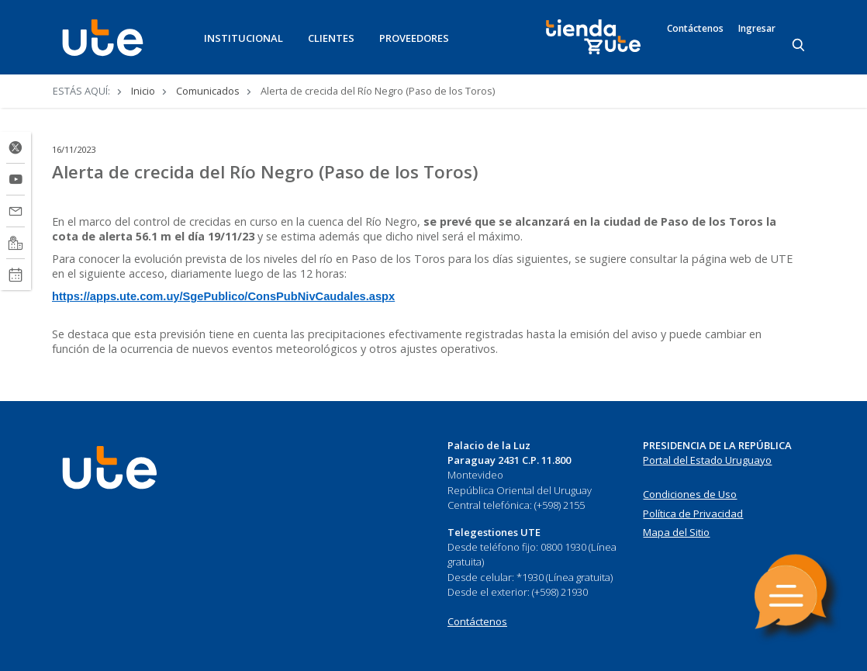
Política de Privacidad (693, 514)
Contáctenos (695, 28)
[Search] (799, 46)
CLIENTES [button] (331, 38)
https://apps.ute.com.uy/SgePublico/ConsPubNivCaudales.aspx (223, 296)
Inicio (143, 91)
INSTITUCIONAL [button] (243, 38)
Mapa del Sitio (676, 532)
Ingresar (756, 28)
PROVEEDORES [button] (414, 38)
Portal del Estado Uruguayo (707, 460)
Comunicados (208, 91)
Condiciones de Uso (690, 494)
